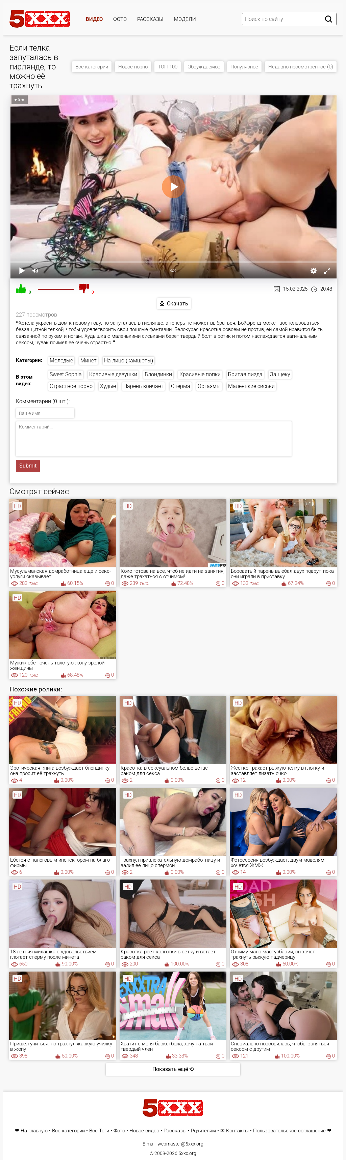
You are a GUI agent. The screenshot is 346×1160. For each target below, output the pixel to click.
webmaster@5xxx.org (180, 1144)
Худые (108, 386)
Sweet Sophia (66, 374)
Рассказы (150, 19)
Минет (88, 360)
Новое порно (133, 67)
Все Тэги (99, 1131)
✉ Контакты (234, 1131)
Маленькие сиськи (251, 386)
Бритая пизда (245, 374)
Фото (120, 19)
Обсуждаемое (204, 67)
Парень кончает (143, 386)
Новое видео (144, 1131)
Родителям (203, 1131)
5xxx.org (187, 1153)
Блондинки (158, 374)
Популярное (244, 67)
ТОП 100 (167, 67)
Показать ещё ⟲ (173, 1069)
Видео (94, 19)
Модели (185, 19)
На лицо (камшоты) (128, 360)
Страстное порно (71, 386)
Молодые (61, 360)
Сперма (180, 386)
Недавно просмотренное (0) (300, 67)
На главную (34, 1131)
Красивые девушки (113, 374)
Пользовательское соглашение (289, 1131)
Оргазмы (209, 386)
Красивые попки (200, 374)
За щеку (280, 374)
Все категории (91, 67)
